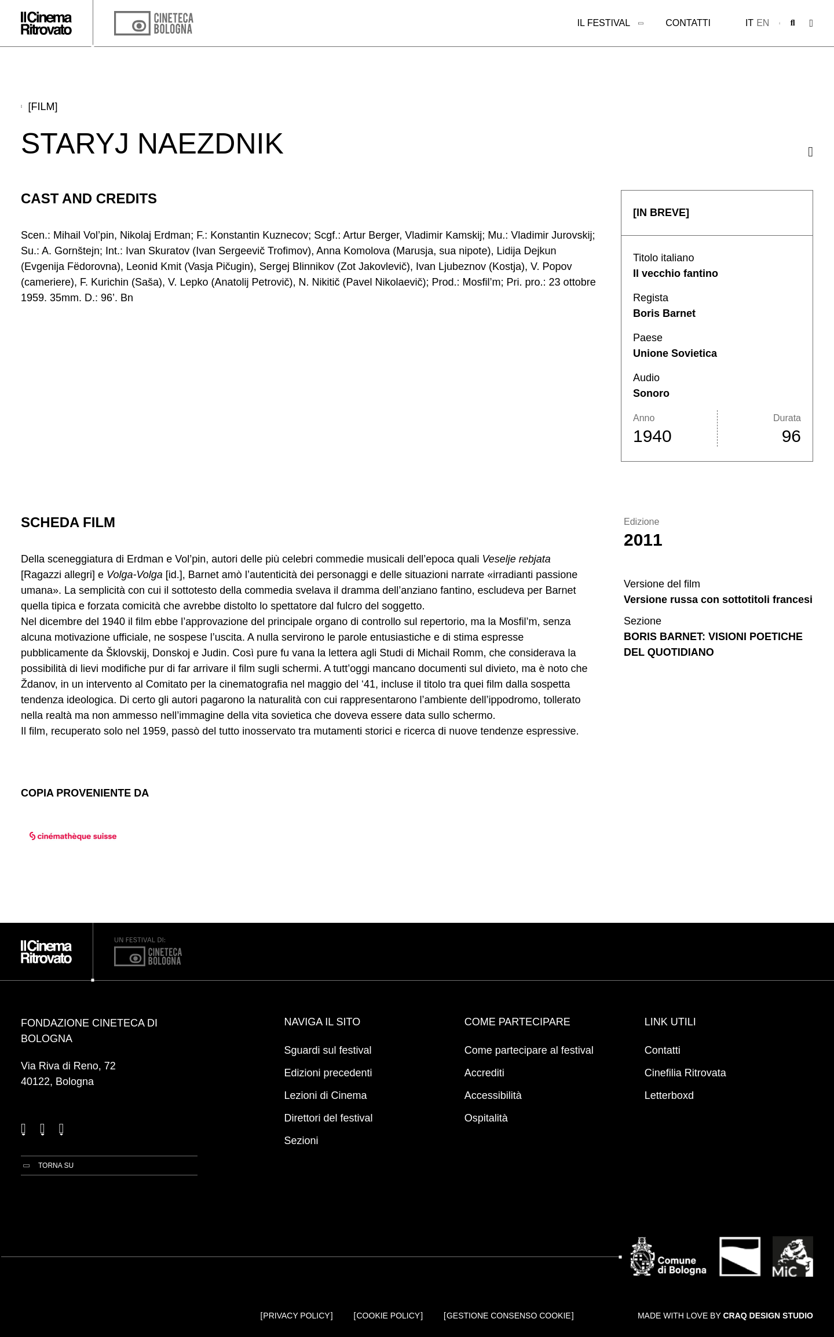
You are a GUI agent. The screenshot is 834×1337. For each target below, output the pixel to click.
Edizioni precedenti (328, 1073)
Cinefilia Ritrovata (685, 1073)
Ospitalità (486, 1118)
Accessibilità (493, 1095)
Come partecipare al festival (529, 1050)
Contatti (688, 23)
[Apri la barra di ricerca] (793, 23)
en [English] (762, 23)
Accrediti (484, 1073)
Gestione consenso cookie (509, 1315)
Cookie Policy (388, 1315)
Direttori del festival (328, 1118)
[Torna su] (47, 1165)
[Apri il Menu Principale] (811, 23)
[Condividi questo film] (810, 151)
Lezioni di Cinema (325, 1095)
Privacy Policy (296, 1315)
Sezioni (301, 1140)
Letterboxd (669, 1095)
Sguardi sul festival (328, 1050)
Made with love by (725, 1315)
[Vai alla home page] (46, 23)
